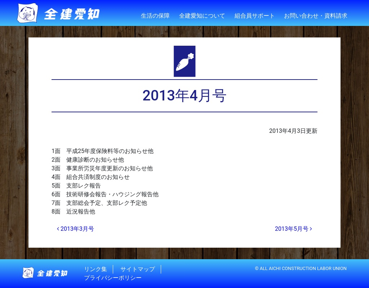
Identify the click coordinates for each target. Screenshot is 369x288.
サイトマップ (137, 269)
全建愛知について (202, 15)
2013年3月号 (75, 228)
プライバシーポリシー (113, 277)
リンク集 (95, 269)
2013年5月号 (293, 228)
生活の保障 (155, 15)
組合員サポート (255, 15)
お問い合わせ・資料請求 (315, 15)
